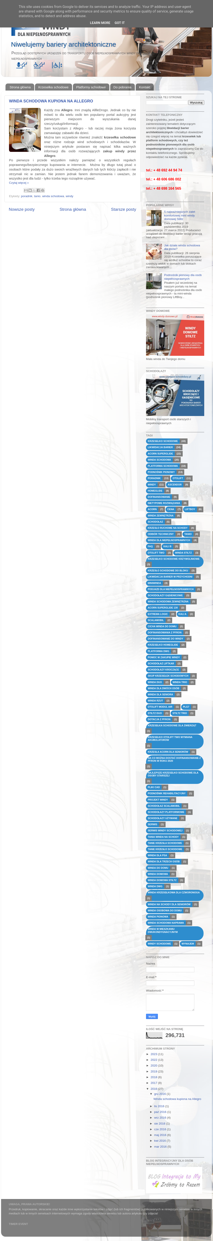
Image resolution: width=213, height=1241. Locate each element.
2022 (154, 1059)
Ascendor (175, 484)
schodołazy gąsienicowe (165, 595)
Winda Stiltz (183, 552)
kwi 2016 (160, 1140)
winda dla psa (157, 855)
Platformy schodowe (91, 87)
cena (170, 509)
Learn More (100, 23)
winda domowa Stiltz (162, 880)
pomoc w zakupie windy (164, 657)
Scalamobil (156, 620)
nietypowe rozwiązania (164, 503)
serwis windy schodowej (165, 830)
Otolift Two (156, 552)
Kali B (167, 546)
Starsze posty (123, 209)
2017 (154, 1083)
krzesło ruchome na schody (168, 528)
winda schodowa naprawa (166, 922)
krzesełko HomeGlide (163, 644)
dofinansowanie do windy (165, 638)
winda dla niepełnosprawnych (169, 540)
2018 (154, 1077)
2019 (154, 1071)
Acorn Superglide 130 (163, 607)
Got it (120, 23)
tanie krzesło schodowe (165, 849)
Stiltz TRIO (179, 713)
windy (69, 196)
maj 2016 (160, 1135)
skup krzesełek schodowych (168, 675)
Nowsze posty (22, 209)
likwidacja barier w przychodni (170, 576)
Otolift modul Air (160, 706)
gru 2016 (160, 1094)
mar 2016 (161, 1146)
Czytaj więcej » (19, 182)
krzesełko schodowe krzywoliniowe (174, 559)
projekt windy (158, 799)
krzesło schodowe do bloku (168, 570)
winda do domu (158, 868)
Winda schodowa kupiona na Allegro (51, 101)
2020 (154, 1065)
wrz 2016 (160, 1117)
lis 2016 (159, 1106)
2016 (154, 1088)
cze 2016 (160, 1129)
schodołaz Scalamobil (164, 806)
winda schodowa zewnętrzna (168, 601)
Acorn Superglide (160, 453)
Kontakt (144, 87)
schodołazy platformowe (166, 812)
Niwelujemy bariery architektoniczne (63, 44)
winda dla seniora (160, 694)
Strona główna (20, 87)
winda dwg (155, 886)
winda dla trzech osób (164, 861)
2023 (154, 1054)
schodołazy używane (162, 818)
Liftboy (190, 509)
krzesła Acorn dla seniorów (168, 751)
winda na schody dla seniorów (169, 904)
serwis (152, 824)
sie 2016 (160, 1123)
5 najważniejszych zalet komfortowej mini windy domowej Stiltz (179, 215)
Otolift (178, 478)
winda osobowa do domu (165, 910)
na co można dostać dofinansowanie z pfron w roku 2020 (174, 759)
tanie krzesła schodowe (165, 843)
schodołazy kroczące (163, 669)
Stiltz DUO (155, 713)
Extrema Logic (158, 614)
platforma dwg (158, 651)
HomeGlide (155, 490)
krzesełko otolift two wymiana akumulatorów (170, 738)
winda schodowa (53, 196)
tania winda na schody (163, 837)
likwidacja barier (160, 447)
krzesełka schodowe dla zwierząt (172, 725)
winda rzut (155, 700)
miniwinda (154, 583)
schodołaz (155, 521)
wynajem (188, 943)
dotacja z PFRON (159, 719)
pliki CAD (154, 787)
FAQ (150, 546)
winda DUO (155, 682)
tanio (37, 196)
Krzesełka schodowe (53, 87)
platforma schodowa (163, 466)
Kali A (182, 614)
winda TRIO (180, 682)
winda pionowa (158, 916)
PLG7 (186, 706)
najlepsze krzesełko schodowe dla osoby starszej (173, 774)
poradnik (26, 196)
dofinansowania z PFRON (165, 632)
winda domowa (158, 874)
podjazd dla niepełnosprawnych (171, 589)
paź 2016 (160, 1112)
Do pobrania (123, 87)
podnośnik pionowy (161, 472)
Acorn (152, 509)
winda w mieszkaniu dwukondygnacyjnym (163, 930)
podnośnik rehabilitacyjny (167, 793)
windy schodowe (159, 943)
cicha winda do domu (162, 626)
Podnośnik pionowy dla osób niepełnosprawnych (183, 276)
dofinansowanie (159, 497)
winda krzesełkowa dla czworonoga (174, 892)
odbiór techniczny (161, 534)
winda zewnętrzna (160, 515)
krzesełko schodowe (163, 441)
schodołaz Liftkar (161, 663)
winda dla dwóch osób (163, 688)
